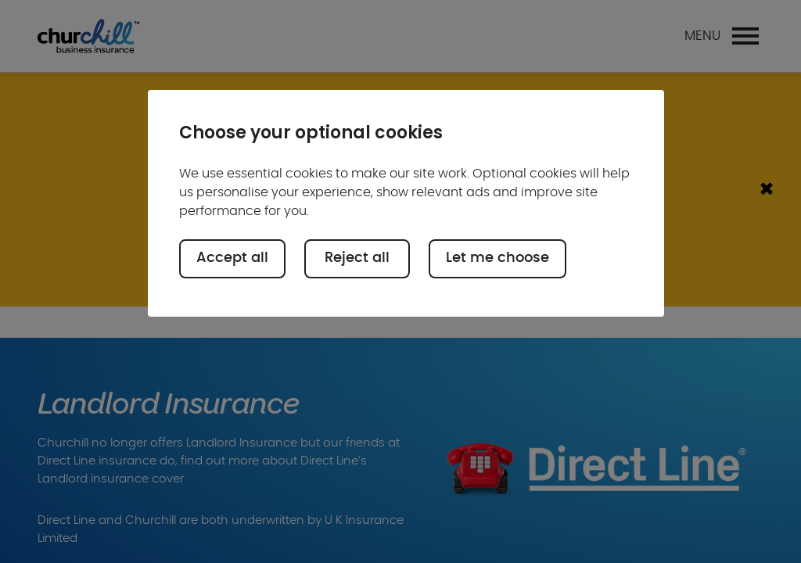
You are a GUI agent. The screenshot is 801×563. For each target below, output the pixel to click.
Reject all (357, 258)
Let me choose (497, 258)
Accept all (232, 258)
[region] (406, 203)
